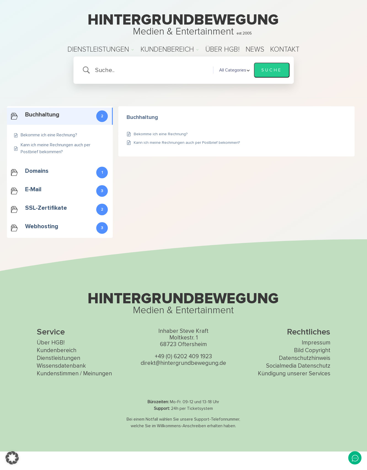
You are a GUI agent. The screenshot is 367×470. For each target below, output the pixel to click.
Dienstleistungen (98, 51)
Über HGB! (222, 51)
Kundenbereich (167, 51)
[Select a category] (233, 88)
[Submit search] (272, 88)
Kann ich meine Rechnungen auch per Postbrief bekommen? (187, 161)
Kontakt (284, 51)
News (255, 51)
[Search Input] (152, 88)
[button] (12, 458)
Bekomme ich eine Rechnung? (160, 152)
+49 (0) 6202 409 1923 (183, 374)
